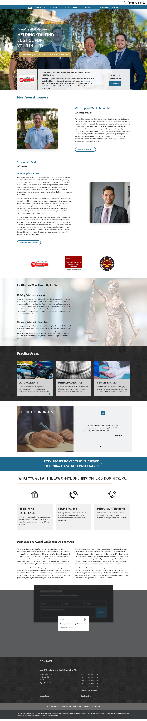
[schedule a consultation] (73, 466)
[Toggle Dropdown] (61, 9)
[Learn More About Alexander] (29, 245)
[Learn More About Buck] (85, 151)
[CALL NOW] (115, 85)
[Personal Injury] (112, 381)
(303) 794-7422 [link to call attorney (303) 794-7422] (46, 685)
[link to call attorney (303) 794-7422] (134, 4)
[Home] (30, 10)
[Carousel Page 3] (104, 449)
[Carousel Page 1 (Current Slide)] (100, 449)
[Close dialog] (85, 622)
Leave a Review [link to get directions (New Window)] (46, 698)
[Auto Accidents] (35, 381)
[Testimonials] (103, 10)
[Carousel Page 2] (102, 449)
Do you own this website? (66, 630)
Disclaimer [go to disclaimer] (96, 709)
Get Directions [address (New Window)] (87, 698)
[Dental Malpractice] (73, 381)
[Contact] (115, 10)
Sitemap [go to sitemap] (87, 709)
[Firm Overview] (41, 10)
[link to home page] (14, 4)
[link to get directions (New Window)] (59, 679)
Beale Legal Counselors (29, 175)
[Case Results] (89, 10)
